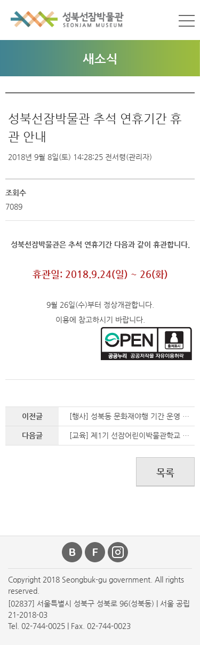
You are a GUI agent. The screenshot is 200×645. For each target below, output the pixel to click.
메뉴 (187, 21)
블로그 (72, 552)
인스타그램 (118, 552)
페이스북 (95, 552)
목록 (165, 472)
